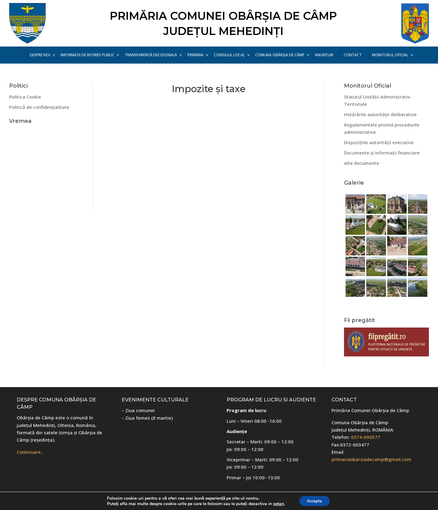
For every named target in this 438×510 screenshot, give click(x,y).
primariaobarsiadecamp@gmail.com (371, 459)
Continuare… (30, 452)
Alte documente (361, 163)
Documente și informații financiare (382, 153)
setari (276, 503)
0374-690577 (365, 437)
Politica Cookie (25, 97)
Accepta (314, 500)
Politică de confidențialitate (39, 107)
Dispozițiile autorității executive (379, 142)
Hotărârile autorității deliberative (380, 114)
